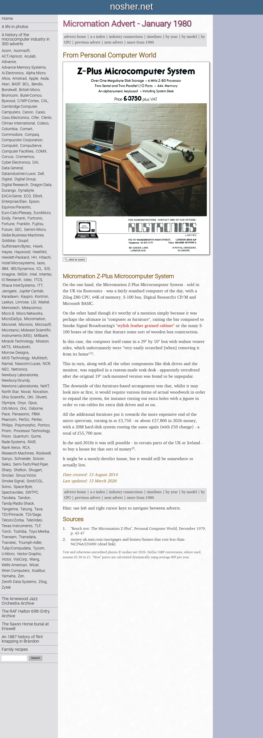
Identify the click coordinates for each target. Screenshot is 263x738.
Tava (38, 509)
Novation (40, 391)
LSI (33, 302)
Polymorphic (25, 425)
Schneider (22, 458)
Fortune (8, 224)
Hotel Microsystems (18, 263)
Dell (41, 173)
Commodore (12, 134)
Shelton (20, 470)
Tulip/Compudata (16, 548)
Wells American (14, 565)
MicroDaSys (12, 319)
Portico (44, 425)
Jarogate (9, 291)
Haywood (22, 252)
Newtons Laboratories (20, 386)
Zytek (6, 587)
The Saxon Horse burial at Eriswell (25, 626)
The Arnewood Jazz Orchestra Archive (20, 601)
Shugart (35, 470)
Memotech (10, 307)
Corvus (7, 156)
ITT (39, 285)
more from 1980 (140, 42)
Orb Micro (10, 408)
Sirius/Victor (26, 475)
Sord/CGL (35, 481)
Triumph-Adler (29, 542)
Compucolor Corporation (22, 140)
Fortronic (35, 218)
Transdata (27, 537)
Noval (26, 391)
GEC (18, 229)
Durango (9, 190)
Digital (7, 179)
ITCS (38, 279)
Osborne (36, 408)
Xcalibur (38, 570)
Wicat (34, 565)
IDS (47, 268)
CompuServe (30, 145)
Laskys (7, 302)
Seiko (6, 464)
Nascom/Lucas (27, 363)
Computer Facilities (17, 151)
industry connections (126, 36)
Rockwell (43, 453)
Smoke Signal (13, 481)
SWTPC (32, 492)
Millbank (41, 335)
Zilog (42, 581)
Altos (6, 78)
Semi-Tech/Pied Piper (30, 464)
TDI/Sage (33, 514)
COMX (41, 151)
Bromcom (10, 95)
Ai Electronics (13, 73)
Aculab (30, 56)
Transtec (9, 542)
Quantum (21, 436)
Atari (5, 84)
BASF (16, 84)
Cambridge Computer (19, 106)
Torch (6, 531)
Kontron (41, 296)
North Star (10, 391)
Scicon (38, 458)
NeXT (44, 386)
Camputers (11, 112)
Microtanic (10, 330)
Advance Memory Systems (24, 67)
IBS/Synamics (22, 268)
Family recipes (15, 649)
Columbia (10, 129)
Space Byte (23, 486)
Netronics (19, 369)
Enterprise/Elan (14, 201)
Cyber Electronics (16, 162)
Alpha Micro (36, 73)
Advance (9, 61)
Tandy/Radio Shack (18, 503)
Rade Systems (13, 442)
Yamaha (8, 576)
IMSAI (22, 274)
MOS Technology (15, 358)
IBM (5, 268)
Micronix (26, 324)
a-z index (97, 36)
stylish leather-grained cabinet (145, 325)
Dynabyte (26, 190)
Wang (34, 559)
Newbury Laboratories (20, 375)
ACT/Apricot (12, 56)
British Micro (29, 89)
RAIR (32, 442)
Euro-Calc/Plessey (16, 212)
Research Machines (18, 453)
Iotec (28, 279)
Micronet (9, 324)
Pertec (37, 419)
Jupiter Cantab (31, 291)
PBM (36, 414)
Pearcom (9, 419)
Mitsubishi (21, 347)
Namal (7, 363)
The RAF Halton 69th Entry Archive (26, 613)
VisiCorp (20, 559)
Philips (7, 425)
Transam (9, 537)
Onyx (22, 402)
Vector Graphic (29, 554)
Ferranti (19, 218)
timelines (154, 36)
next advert (113, 42)
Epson (34, 201)
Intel (33, 274)
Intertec (45, 274)
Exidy (6, 218)
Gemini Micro (35, 229)
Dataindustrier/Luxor (19, 173)
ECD (27, 196)
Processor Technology (32, 431)
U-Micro (8, 554)
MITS (6, 347)
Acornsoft (22, 50)
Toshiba (20, 531)
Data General (12, 168)
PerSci (24, 419)
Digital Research (15, 184)
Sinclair (8, 475)
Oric (23, 408)
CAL (44, 101)
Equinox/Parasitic (16, 207)
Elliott (37, 196)
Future (7, 229)
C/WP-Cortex (28, 101)
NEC (5, 369)
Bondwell (9, 89)
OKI (30, 397)
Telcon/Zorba (13, 520)
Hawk (38, 246)
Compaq (32, 134)
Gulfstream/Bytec (16, 246)
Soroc (6, 486)
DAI (35, 162)
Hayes (7, 252)
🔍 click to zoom (74, 259)
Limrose (22, 302)
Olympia (8, 402)
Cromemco (25, 156)
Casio (40, 112)
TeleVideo (34, 520)
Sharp (6, 470)
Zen (21, 576)
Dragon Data (41, 184)
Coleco (43, 123)
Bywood (8, 101)
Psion (6, 436)
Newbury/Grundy (16, 380)
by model (189, 36)
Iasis (41, 263)
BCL (26, 84)
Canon (27, 112)
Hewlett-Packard (15, 257)
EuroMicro (42, 212)
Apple (33, 78)
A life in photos (15, 26)
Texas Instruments (17, 526)
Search (35, 658)
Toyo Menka (39, 531)
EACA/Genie (12, 196)
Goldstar (8, 240)
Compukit (10, 145)
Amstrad (19, 78)
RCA (26, 447)
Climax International (18, 123)
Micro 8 (8, 313)
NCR (46, 363)
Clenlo (46, 117)
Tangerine (10, 509)
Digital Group (25, 179)
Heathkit (40, 252)
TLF (38, 526)
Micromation (34, 319)
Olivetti (41, 397)
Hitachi (45, 257)
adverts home (75, 36)
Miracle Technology (17, 341)
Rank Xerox (11, 447)
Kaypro (27, 296)
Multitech (39, 358)
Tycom (38, 548)
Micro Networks (29, 313)
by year (172, 36)
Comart (26, 129)
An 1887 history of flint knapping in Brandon (22, 639)
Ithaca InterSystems (18, 285)
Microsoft (43, 324)
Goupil (23, 240)
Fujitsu (37, 224)
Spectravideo (12, 492)
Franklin (23, 224)
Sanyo (7, 458)
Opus (32, 402)
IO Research (11, 279)
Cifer (35, 117)
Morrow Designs (15, 352)
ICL (39, 268)
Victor (6, 559)
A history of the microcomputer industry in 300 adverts (26, 39)
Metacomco (32, 307)
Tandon (24, 497)
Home (7, 18)
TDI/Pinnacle (12, 514)
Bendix (37, 84)
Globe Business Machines (23, 235)
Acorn (6, 50)
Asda (44, 78)
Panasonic (20, 414)
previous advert (87, 42)
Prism (6, 431)
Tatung (26, 509)
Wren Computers (15, 570)
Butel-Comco (31, 95)
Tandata (8, 497)
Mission (42, 341)
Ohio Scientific (13, 397)
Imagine (8, 274)
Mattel (43, 302)
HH (34, 257)
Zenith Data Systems (19, 581)
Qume (36, 436)
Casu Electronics (15, 117)
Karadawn (10, 296)
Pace (6, 414)
